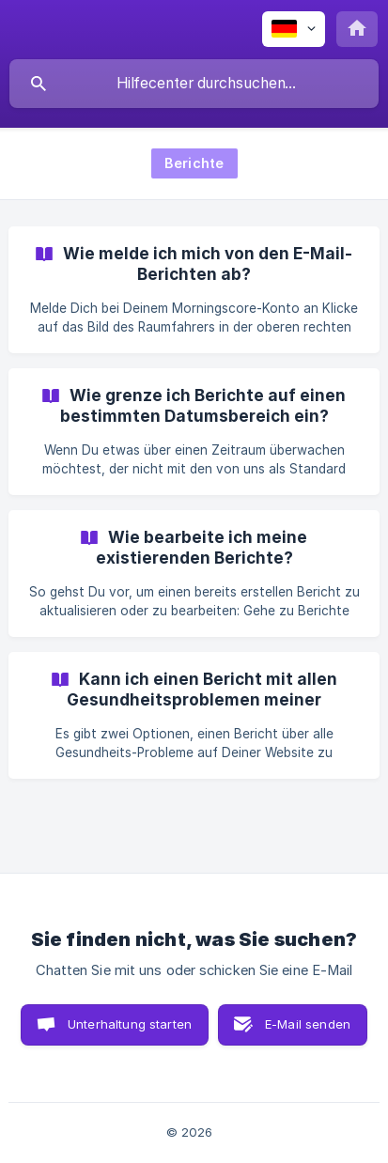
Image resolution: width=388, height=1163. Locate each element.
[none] (293, 29)
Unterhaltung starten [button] (130, 1023)
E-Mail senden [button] (307, 1023)
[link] (194, 289)
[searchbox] (194, 83)
